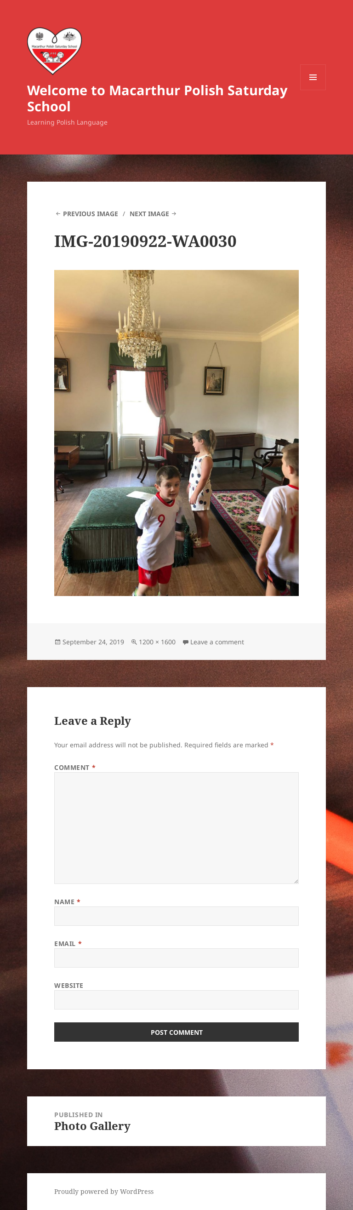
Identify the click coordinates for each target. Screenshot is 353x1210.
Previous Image (90, 213)
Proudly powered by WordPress (104, 1191)
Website (69, 985)
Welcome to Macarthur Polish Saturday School (157, 98)
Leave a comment (217, 641)
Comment (75, 767)
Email (68, 943)
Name (67, 901)
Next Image (149, 213)
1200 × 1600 (157, 641)
